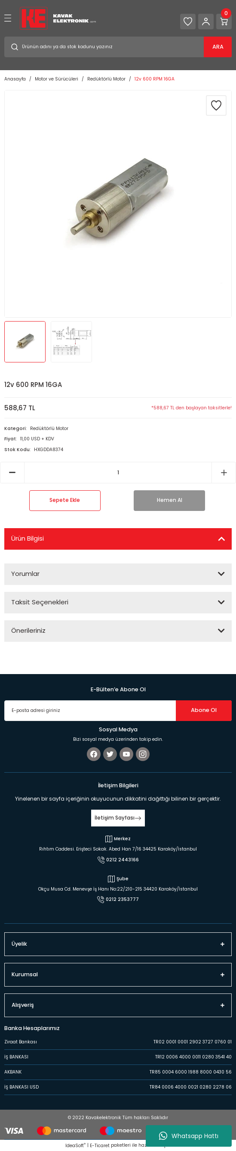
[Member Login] (206, 21)
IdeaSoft (75, 1145)
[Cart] (224, 21)
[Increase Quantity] (224, 472)
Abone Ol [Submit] (204, 710)
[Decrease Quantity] (12, 472)
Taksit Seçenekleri (39, 601)
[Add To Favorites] (216, 105)
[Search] (118, 47)
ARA (218, 46)
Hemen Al (169, 500)
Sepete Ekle (64, 500)
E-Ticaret (100, 1145)
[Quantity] (118, 472)
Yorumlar (25, 573)
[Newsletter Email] (118, 710)
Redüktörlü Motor (49, 428)
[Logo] (58, 18)
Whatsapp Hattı (188, 1136)
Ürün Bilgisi (27, 538)
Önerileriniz (28, 630)
